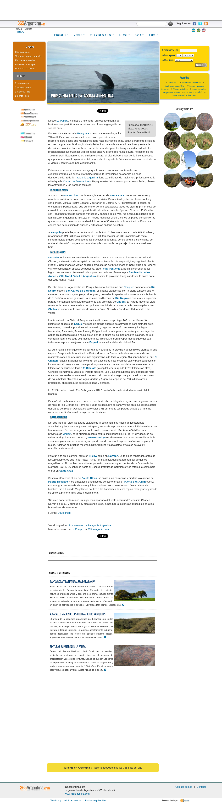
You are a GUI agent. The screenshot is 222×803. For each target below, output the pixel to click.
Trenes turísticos (180, 89)
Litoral (124, 34)
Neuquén (56, 232)
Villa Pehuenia (111, 268)
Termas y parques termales (28, 56)
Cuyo (139, 34)
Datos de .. (172, 82)
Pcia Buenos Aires (102, 34)
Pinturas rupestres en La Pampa (68, 646)
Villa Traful (65, 276)
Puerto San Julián (135, 481)
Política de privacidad (96, 800)
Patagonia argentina (86, 177)
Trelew (93, 455)
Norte (153, 34)
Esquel (78, 323)
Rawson (113, 455)
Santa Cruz (66, 470)
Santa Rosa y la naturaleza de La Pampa (72, 581)
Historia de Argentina (191, 82)
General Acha (23, 87)
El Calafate (89, 368)
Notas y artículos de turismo (184, 95)
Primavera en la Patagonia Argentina (82, 96)
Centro (79, 34)
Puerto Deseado (58, 481)
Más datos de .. (23, 52)
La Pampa (20, 32)
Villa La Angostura (84, 276)
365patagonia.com (98, 529)
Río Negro (121, 298)
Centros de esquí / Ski (174, 86)
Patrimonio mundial (193, 92)
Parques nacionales (25, 60)
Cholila (52, 309)
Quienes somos (183, 786)
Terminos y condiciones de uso (65, 800)
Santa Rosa (22, 96)
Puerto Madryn (96, 437)
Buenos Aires (71, 195)
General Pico (22, 91)
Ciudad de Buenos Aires (77, 181)
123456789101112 (188, 55)
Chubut (120, 301)
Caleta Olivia (89, 478)
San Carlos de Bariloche (81, 290)
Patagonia (61, 34)
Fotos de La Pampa (25, 64)
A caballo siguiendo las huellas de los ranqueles (78, 614)
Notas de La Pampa (25, 68)
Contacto (201, 786)
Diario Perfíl (64, 512)
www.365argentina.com (77, 793)
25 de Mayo (22, 83)
